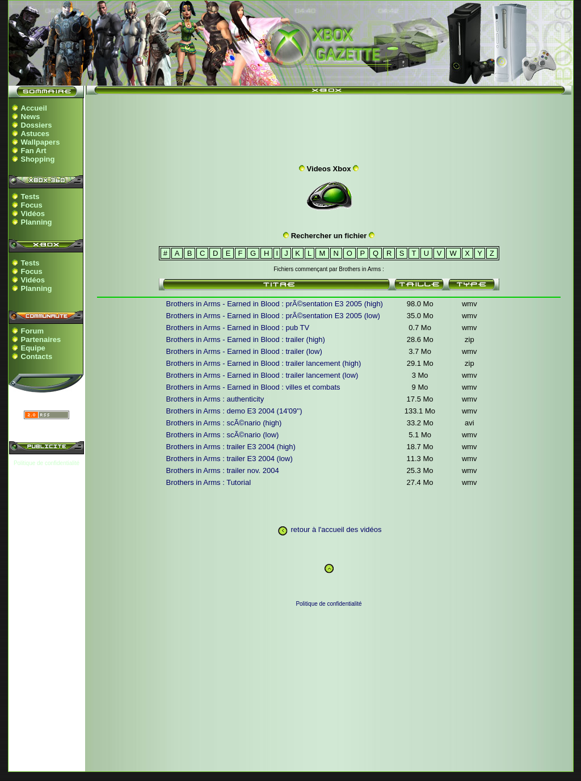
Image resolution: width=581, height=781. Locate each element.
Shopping (38, 159)
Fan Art (34, 150)
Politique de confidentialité (46, 463)
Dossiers (36, 125)
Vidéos (33, 213)
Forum (32, 331)
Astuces (35, 133)
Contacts (37, 356)
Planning (36, 222)
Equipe (33, 348)
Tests (30, 196)
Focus (32, 205)
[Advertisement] (329, 126)
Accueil (34, 108)
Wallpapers (40, 142)
